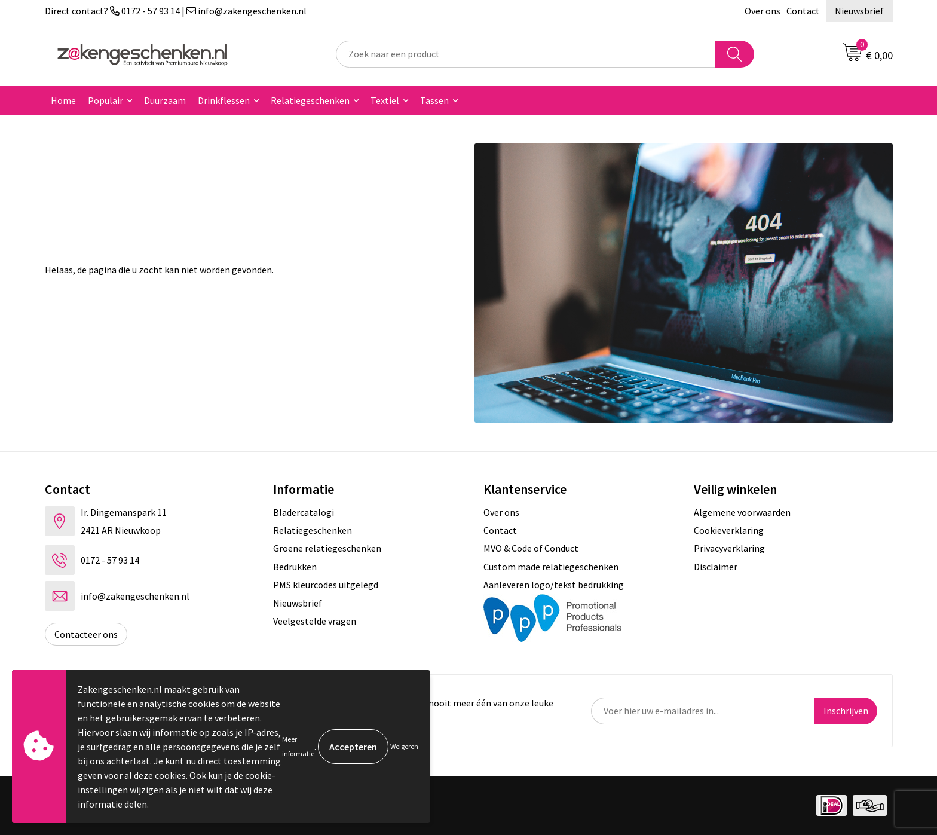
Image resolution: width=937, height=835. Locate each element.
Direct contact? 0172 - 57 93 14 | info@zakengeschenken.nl (176, 11)
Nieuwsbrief (859, 11)
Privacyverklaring (729, 548)
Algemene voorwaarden (742, 512)
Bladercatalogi (303, 512)
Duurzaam (165, 100)
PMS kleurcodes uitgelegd (325, 585)
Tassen (434, 100)
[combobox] (526, 54)
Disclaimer (715, 567)
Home (63, 100)
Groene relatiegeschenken (327, 548)
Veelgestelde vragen (314, 621)
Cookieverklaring (729, 530)
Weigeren (404, 746)
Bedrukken (295, 567)
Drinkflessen (224, 100)
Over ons (762, 11)
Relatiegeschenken (310, 100)
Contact (803, 11)
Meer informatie (298, 746)
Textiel (384, 100)
